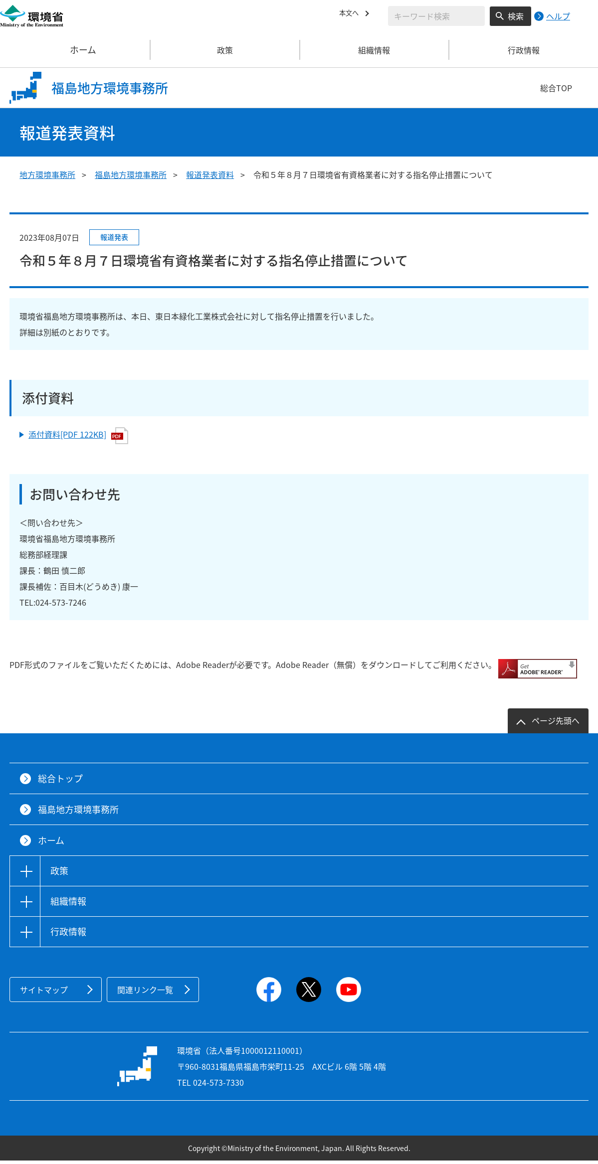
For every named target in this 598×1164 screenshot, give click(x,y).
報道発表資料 (210, 174)
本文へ (351, 14)
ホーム (75, 50)
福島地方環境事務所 (131, 174)
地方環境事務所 (47, 174)
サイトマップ (44, 993)
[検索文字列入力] (436, 16)
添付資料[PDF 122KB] (78, 435)
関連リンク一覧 (145, 993)
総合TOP (556, 88)
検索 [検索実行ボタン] (516, 16)
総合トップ (60, 782)
